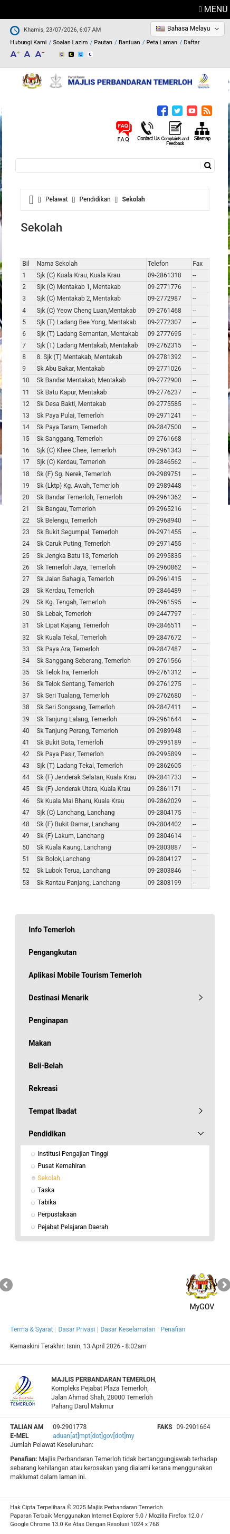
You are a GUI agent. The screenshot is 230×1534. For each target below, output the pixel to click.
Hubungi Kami (28, 42)
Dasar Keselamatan (127, 1329)
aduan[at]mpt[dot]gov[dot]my (93, 1436)
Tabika (46, 1202)
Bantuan (129, 42)
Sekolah (48, 1178)
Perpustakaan (56, 1214)
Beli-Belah (45, 1066)
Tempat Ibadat (52, 1111)
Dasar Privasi (76, 1329)
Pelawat (56, 199)
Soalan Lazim (70, 42)
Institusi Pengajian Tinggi (72, 1153)
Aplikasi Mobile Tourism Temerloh (84, 975)
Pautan (103, 42)
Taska (45, 1190)
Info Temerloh (51, 929)
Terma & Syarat (31, 1329)
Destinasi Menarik (58, 997)
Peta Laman (162, 42)
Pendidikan (95, 199)
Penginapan (48, 1020)
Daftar (191, 42)
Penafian (173, 1329)
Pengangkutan (52, 952)
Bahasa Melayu (188, 28)
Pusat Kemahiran (61, 1166)
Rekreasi (42, 1088)
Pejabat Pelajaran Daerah (72, 1227)
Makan (39, 1043)
